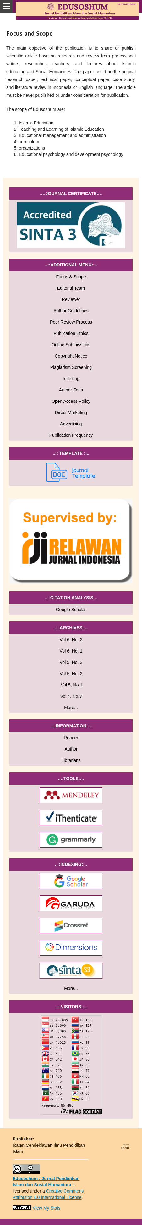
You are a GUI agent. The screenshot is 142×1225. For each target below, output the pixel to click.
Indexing (71, 378)
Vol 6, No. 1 (71, 651)
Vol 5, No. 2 (71, 673)
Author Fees (71, 389)
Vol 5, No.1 (71, 684)
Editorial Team (71, 288)
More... (71, 707)
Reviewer (71, 299)
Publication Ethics (71, 333)
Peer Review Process (71, 322)
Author (70, 749)
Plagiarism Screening (71, 367)
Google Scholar (71, 609)
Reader (71, 737)
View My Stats (46, 1208)
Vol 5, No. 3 (71, 662)
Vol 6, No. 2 (71, 639)
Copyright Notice (71, 355)
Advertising (71, 423)
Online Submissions (71, 344)
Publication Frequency (71, 435)
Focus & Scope (71, 276)
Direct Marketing (71, 412)
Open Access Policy (71, 401)
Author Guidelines (70, 310)
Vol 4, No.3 (71, 696)
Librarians (70, 760)
